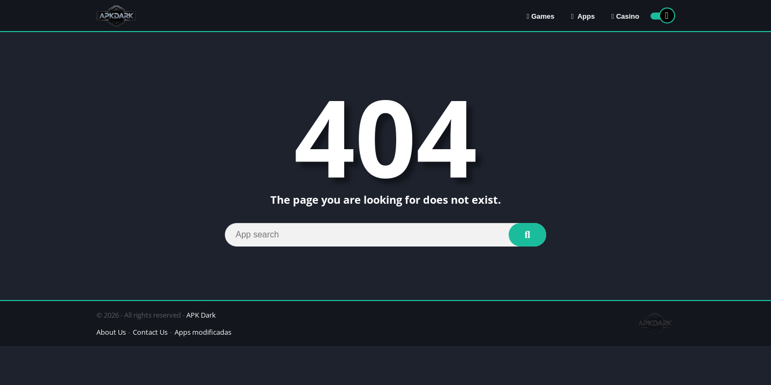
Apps (583, 16)
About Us (111, 332)
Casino (625, 16)
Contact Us (150, 332)
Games (540, 16)
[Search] (385, 235)
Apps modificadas (203, 332)
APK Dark (201, 315)
